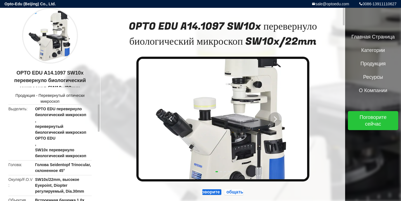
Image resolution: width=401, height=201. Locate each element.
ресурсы (373, 77)
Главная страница (373, 37)
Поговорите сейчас (373, 120)
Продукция (25, 95)
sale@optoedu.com (332, 4)
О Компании (373, 90)
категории (373, 50)
